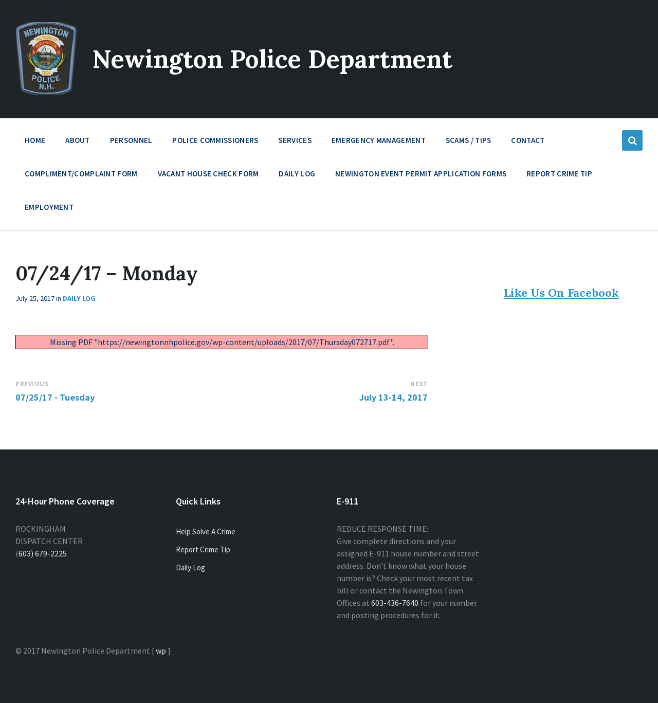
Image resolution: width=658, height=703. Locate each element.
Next (419, 384)
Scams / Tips (468, 140)
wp (161, 650)
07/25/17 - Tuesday (55, 397)
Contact (527, 140)
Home (35, 140)
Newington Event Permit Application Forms (420, 173)
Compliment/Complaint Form (81, 173)
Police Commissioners (215, 142)
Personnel (131, 142)
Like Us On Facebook (561, 292)
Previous (32, 384)
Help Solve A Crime (205, 531)
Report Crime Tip (559, 173)
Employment (49, 209)
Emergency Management (379, 142)
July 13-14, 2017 (393, 397)
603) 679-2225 (43, 553)
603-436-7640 (394, 603)
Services (294, 142)
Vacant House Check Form (208, 173)
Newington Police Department (273, 59)
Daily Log (297, 173)
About (77, 142)
